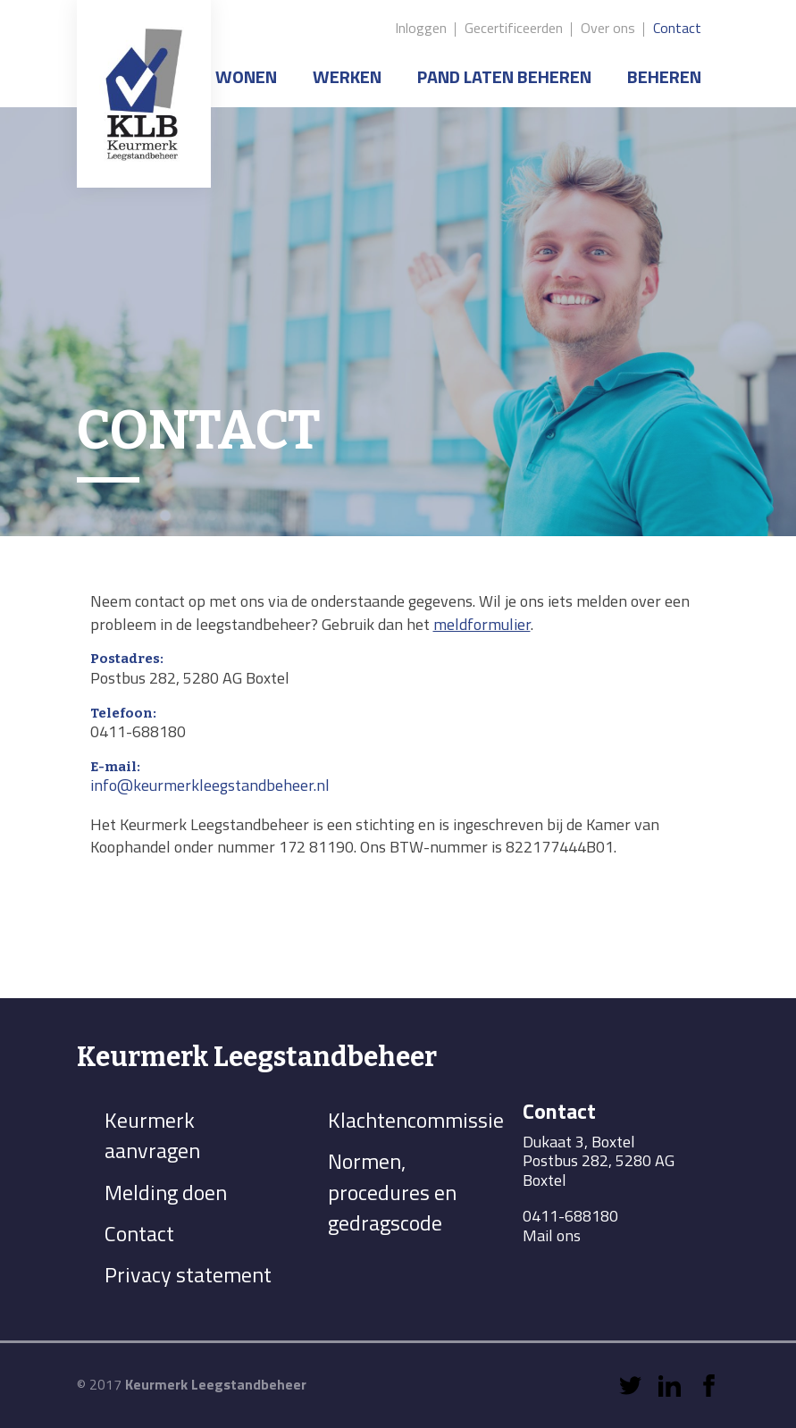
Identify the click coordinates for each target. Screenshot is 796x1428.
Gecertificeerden (514, 27)
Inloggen (421, 27)
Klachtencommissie (416, 1120)
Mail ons (552, 1236)
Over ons (608, 27)
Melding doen (166, 1192)
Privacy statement (188, 1274)
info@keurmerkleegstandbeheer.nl (210, 785)
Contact (677, 27)
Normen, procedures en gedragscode (392, 1192)
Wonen (246, 76)
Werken (347, 76)
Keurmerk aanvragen (152, 1135)
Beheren (664, 76)
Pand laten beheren (504, 76)
